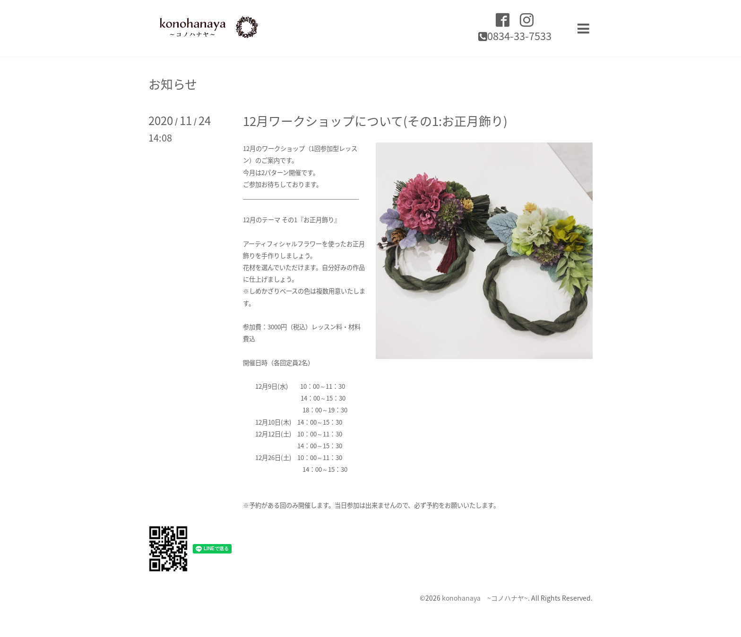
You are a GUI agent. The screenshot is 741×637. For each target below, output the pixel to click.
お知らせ (172, 84)
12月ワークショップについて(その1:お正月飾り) (375, 121)
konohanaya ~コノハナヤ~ (485, 598)
